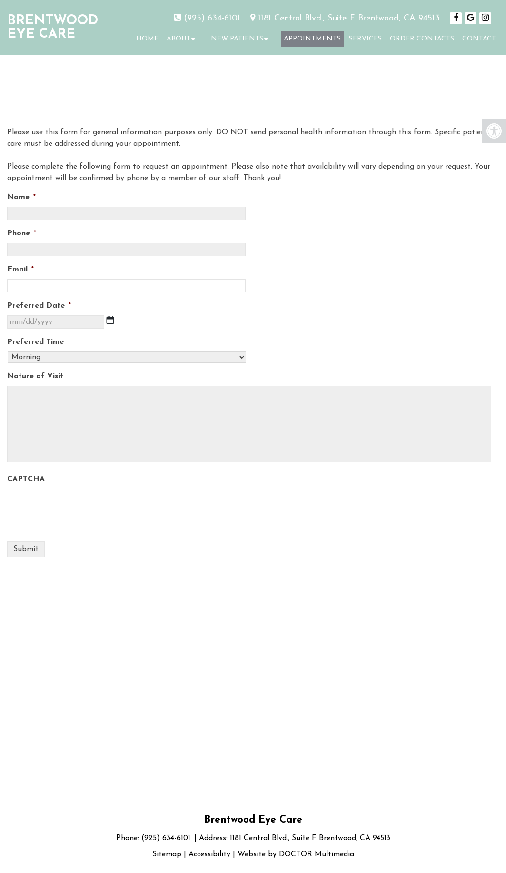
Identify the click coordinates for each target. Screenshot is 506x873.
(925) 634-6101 (212, 18)
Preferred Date (39, 306)
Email (20, 269)
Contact (479, 38)
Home (147, 38)
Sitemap (166, 854)
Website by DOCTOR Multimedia (296, 854)
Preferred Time (35, 342)
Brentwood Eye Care (52, 27)
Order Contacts (422, 38)
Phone (21, 233)
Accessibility (209, 854)
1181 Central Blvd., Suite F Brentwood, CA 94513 (349, 18)
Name (21, 197)
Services (365, 38)
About (178, 38)
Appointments (312, 38)
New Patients (237, 38)
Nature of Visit (35, 376)
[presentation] (79, 507)
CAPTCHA (26, 479)
